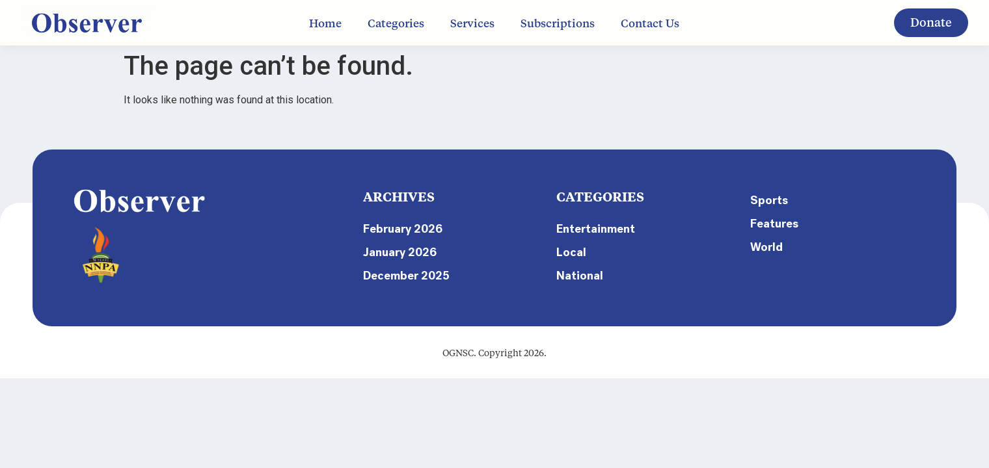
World (766, 247)
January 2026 (400, 252)
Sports (769, 200)
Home (325, 23)
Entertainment (595, 229)
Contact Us (650, 23)
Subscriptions (558, 23)
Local (571, 252)
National (579, 275)
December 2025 (406, 275)
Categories (396, 23)
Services (472, 23)
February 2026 (402, 229)
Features (774, 223)
